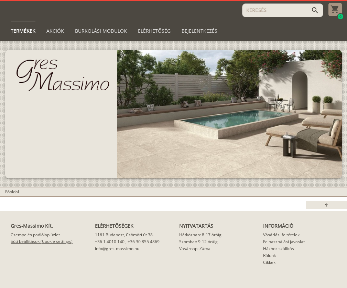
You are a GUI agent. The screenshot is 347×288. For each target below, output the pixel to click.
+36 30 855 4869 (144, 242)
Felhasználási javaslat (284, 242)
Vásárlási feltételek (281, 235)
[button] (326, 205)
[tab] (23, 31)
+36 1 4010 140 (109, 242)
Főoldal (12, 192)
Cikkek (269, 262)
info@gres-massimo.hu (117, 248)
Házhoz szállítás (278, 248)
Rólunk (269, 255)
